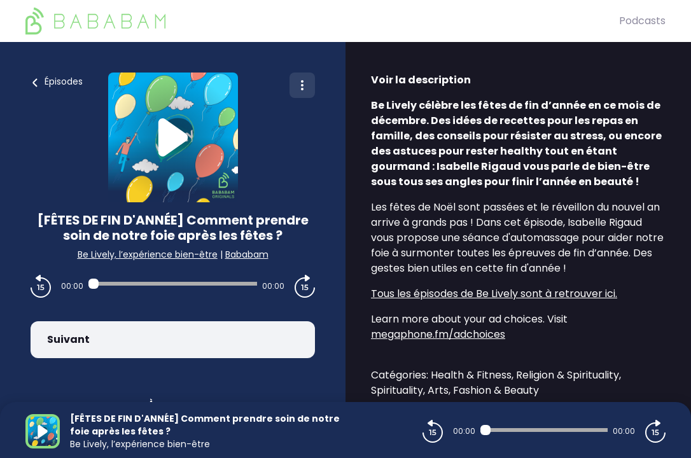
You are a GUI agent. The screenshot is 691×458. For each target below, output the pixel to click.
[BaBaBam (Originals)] (322, 21)
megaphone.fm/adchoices (438, 334)
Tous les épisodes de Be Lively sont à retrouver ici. (494, 293)
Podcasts (642, 20)
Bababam (247, 254)
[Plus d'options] (302, 85)
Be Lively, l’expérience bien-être (148, 254)
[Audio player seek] (172, 283)
